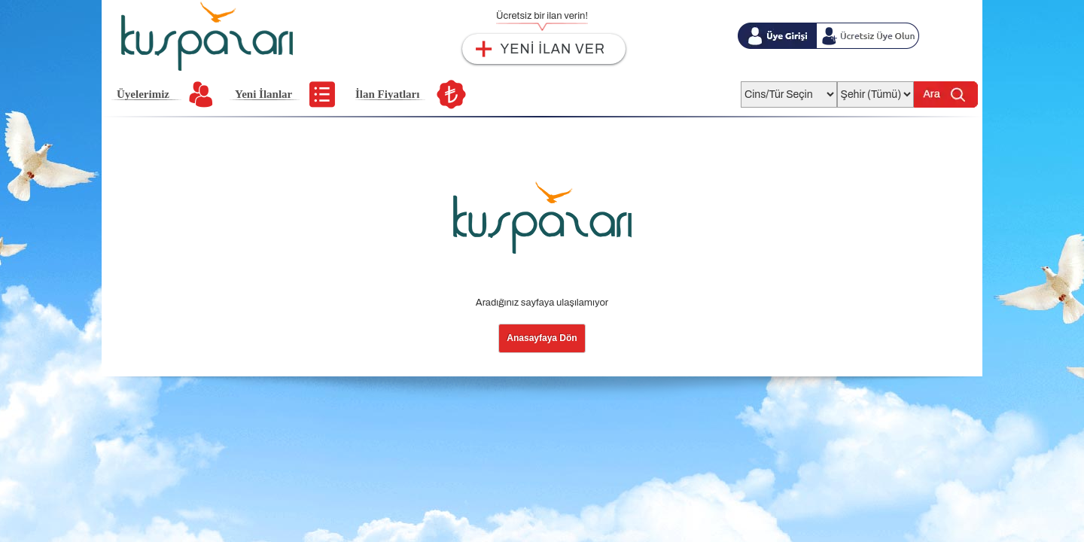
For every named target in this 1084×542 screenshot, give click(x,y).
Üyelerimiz (143, 94)
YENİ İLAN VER (553, 48)
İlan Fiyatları (387, 94)
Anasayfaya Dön (542, 338)
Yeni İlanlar (263, 94)
